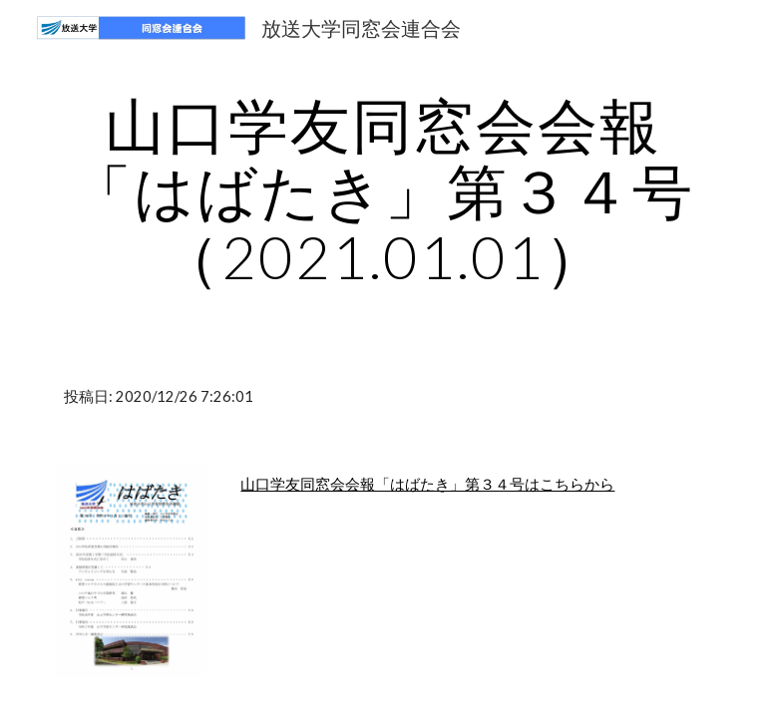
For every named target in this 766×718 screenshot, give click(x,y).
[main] (382, 190)
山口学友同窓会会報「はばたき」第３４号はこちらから (427, 484)
